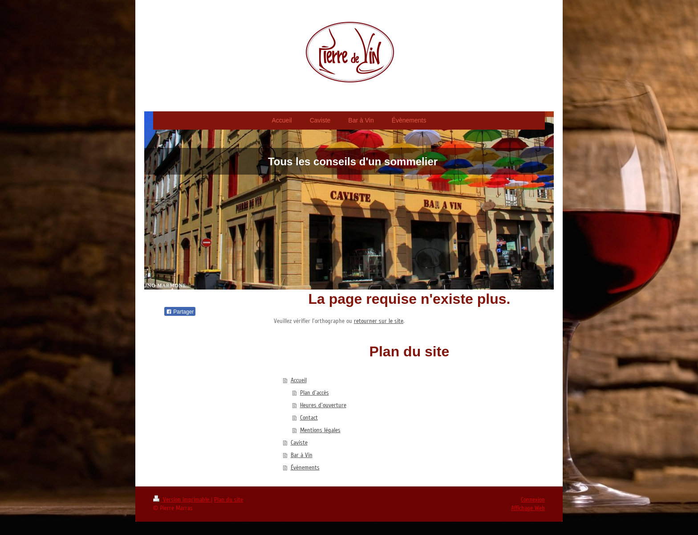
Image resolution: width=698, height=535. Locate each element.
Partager (180, 312)
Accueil (299, 380)
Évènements (305, 467)
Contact (309, 417)
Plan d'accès (314, 392)
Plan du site (228, 499)
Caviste (299, 442)
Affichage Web (528, 508)
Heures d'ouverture (323, 405)
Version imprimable (182, 499)
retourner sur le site (378, 321)
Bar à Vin (301, 455)
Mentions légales (320, 430)
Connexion (533, 499)
